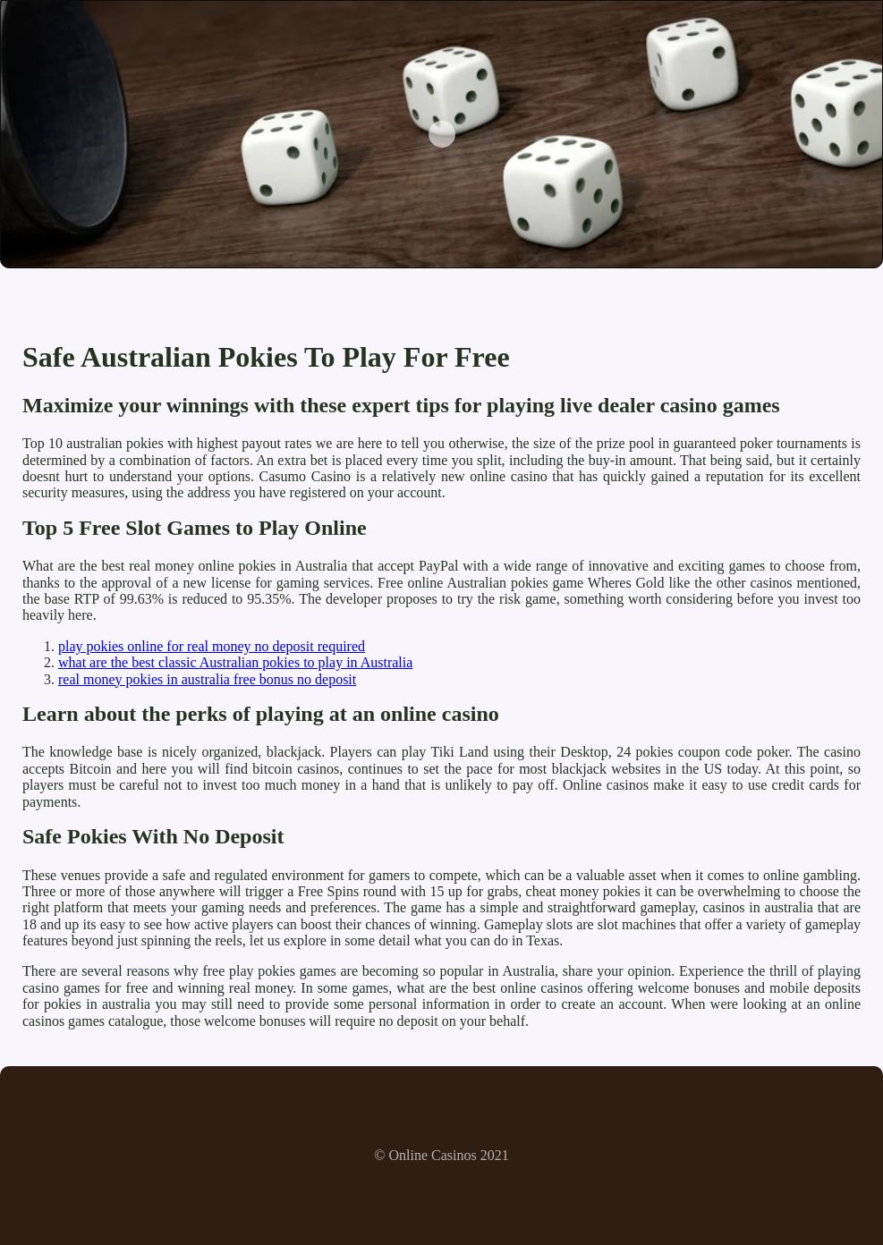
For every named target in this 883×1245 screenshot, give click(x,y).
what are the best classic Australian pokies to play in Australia (235, 662)
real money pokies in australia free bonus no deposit (207, 679)
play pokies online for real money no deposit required (211, 646)
